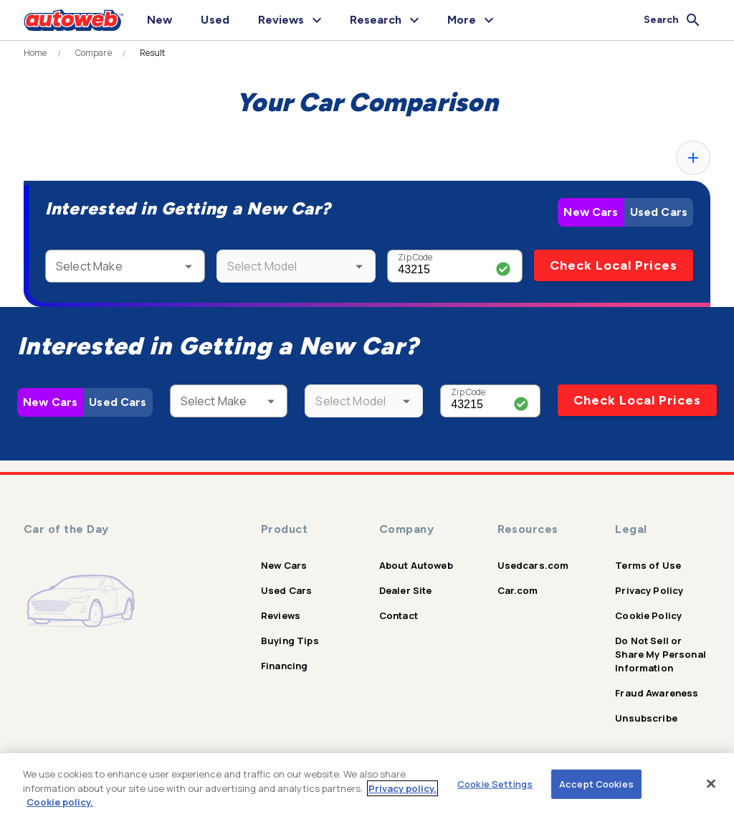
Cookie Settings (495, 783)
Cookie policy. (60, 801)
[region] (367, 785)
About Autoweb (416, 565)
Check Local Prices (613, 265)
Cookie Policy (648, 615)
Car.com (517, 590)
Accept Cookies (596, 783)
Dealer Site (405, 590)
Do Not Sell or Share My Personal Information (660, 654)
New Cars (590, 212)
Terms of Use (648, 565)
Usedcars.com (533, 565)
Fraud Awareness (656, 692)
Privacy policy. (402, 788)
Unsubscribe (646, 718)
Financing (284, 665)
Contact (398, 615)
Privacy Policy (649, 590)
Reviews (280, 615)
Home (35, 53)
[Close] (711, 783)
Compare (93, 53)
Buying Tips (290, 640)
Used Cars (658, 212)
